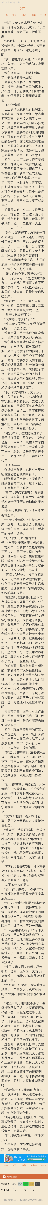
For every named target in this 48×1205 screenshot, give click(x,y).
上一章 (5, 15)
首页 (14, 15)
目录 (24, 15)
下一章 (43, 15)
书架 (34, 15)
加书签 (34, 1165)
